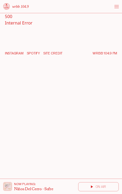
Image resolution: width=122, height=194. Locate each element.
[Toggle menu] (116, 6)
